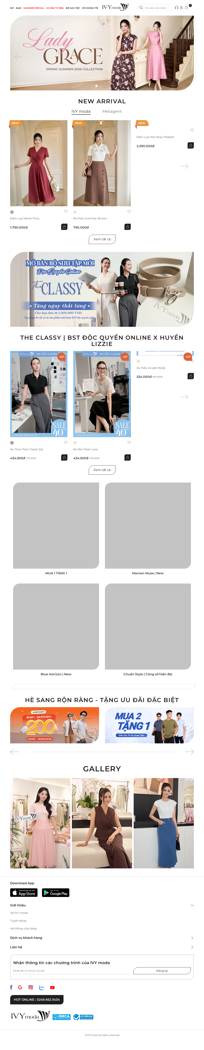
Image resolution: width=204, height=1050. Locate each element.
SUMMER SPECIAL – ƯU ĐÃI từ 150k (43, 8)
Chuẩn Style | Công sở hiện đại (147, 674)
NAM (18, 8)
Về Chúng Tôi (90, 8)
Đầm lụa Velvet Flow (24, 218)
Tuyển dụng (18, 920)
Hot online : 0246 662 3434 (37, 999)
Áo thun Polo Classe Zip (26, 449)
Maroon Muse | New (148, 573)
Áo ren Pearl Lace (85, 449)
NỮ (12, 8)
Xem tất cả (102, 239)
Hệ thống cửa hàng (23, 928)
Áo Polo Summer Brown (90, 218)
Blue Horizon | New (56, 674)
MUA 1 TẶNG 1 (56, 573)
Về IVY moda (19, 913)
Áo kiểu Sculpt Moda (151, 368)
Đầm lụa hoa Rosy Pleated (155, 137)
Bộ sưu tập (73, 8)
